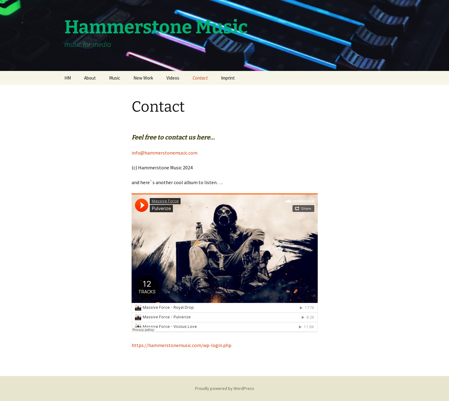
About (90, 78)
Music (114, 78)
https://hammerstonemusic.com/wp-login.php (181, 345)
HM (67, 78)
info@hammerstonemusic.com (165, 153)
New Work (143, 78)
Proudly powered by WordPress (224, 388)
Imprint (228, 78)
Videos (172, 78)
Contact (200, 78)
